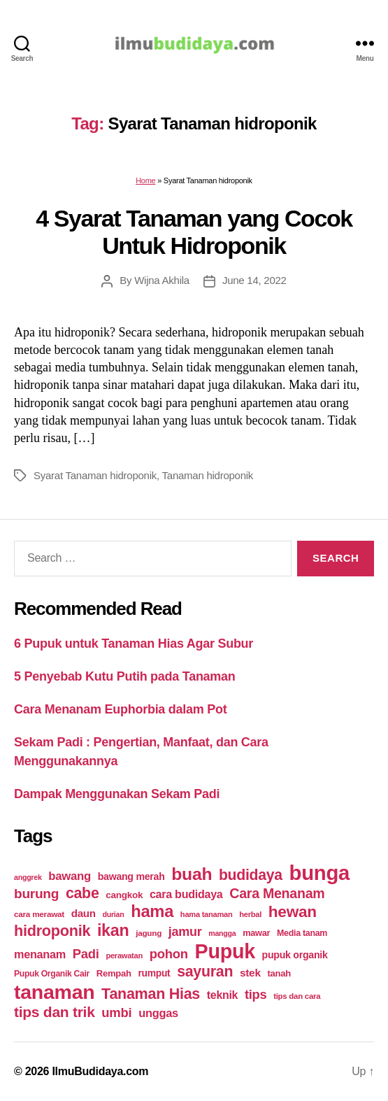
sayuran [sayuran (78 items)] (205, 971)
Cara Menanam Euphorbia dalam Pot (120, 709)
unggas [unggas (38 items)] (158, 1013)
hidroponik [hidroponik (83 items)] (52, 930)
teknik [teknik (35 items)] (222, 995)
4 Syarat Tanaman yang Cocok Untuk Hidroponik (194, 232)
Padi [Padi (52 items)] (86, 953)
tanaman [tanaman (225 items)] (54, 992)
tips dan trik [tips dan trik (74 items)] (54, 1012)
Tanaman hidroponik (208, 475)
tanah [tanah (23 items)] (278, 973)
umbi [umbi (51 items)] (116, 1012)
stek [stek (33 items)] (250, 973)
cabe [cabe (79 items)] (82, 893)
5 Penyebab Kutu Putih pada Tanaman (125, 676)
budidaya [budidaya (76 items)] (250, 875)
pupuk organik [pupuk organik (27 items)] (295, 954)
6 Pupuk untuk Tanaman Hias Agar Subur (133, 644)
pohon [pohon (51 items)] (169, 953)
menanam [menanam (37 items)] (40, 954)
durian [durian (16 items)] (113, 914)
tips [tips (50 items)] (255, 994)
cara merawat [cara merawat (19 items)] (39, 913)
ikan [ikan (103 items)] (113, 930)
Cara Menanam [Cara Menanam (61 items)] (276, 893)
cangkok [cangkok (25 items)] (124, 895)
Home (145, 180)
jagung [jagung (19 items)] (148, 932)
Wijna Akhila (161, 280)
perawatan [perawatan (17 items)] (124, 955)
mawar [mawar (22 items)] (256, 933)
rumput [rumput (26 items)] (154, 973)
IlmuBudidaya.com (100, 1071)
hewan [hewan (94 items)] (292, 912)
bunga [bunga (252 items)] (319, 872)
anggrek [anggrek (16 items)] (28, 877)
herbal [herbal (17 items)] (250, 914)
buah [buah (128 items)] (191, 874)
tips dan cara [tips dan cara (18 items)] (296, 996)
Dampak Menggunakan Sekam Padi (117, 794)
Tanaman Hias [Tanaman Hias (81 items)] (150, 994)
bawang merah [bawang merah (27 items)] (131, 876)
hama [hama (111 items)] (152, 911)
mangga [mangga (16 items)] (222, 933)
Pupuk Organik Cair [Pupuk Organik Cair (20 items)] (51, 974)
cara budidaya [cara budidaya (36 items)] (186, 894)
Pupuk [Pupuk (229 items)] (225, 951)
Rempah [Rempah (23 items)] (113, 973)
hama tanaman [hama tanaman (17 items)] (206, 914)
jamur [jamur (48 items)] (185, 932)
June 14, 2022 (254, 280)
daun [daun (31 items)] (83, 913)
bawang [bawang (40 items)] (69, 876)
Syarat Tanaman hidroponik (95, 475)
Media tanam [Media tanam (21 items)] (302, 933)
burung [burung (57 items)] (36, 893)
